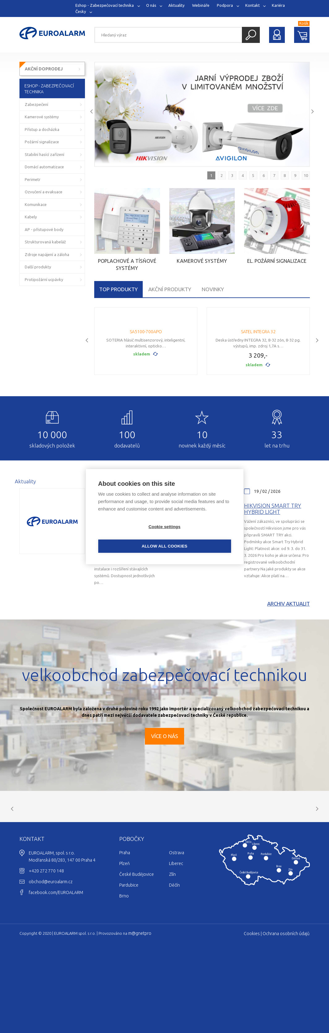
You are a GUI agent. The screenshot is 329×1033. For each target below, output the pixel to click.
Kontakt (252, 5)
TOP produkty (118, 289)
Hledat (251, 35)
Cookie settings (129, 536)
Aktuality (176, 5)
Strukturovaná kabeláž (45, 242)
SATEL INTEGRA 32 (258, 385)
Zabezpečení (36, 104)
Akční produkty (169, 289)
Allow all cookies (200, 536)
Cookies (252, 1010)
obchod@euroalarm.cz (51, 958)
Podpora (225, 5)
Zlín (172, 950)
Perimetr (32, 179)
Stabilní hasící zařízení (44, 154)
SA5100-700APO (146, 385)
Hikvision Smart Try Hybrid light (272, 562)
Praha (124, 929)
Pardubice (128, 961)
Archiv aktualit (288, 657)
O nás (151, 5)
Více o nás (164, 789)
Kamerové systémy (202, 261)
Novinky (213, 289)
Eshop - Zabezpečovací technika (104, 5)
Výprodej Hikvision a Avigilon (124, 562)
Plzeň (124, 940)
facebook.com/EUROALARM (56, 969)
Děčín (174, 961)
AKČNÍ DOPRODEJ (44, 68)
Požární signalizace (42, 142)
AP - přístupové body (44, 229)
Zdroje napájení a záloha (47, 254)
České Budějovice (136, 950)
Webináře (200, 5)
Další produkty (38, 267)
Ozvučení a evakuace (43, 192)
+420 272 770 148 (46, 947)
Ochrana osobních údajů (286, 1010)
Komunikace (36, 204)
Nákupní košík (302, 35)
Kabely (31, 217)
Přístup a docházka (42, 129)
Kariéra (278, 5)
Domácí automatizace (44, 167)
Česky (80, 11)
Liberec (176, 940)
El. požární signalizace (276, 261)
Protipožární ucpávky (44, 279)
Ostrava (176, 929)
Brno (124, 972)
